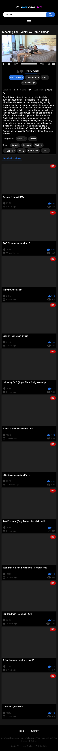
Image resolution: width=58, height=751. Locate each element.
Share (45, 77)
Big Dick (38, 145)
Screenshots (32, 77)
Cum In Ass (33, 150)
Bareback (21, 139)
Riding (21, 150)
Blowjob (15, 145)
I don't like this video (21, 71)
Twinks (33, 139)
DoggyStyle (10, 150)
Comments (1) (29, 83)
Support (34, 731)
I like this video (17, 71)
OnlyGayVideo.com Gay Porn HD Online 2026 (29, 746)
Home (21, 731)
